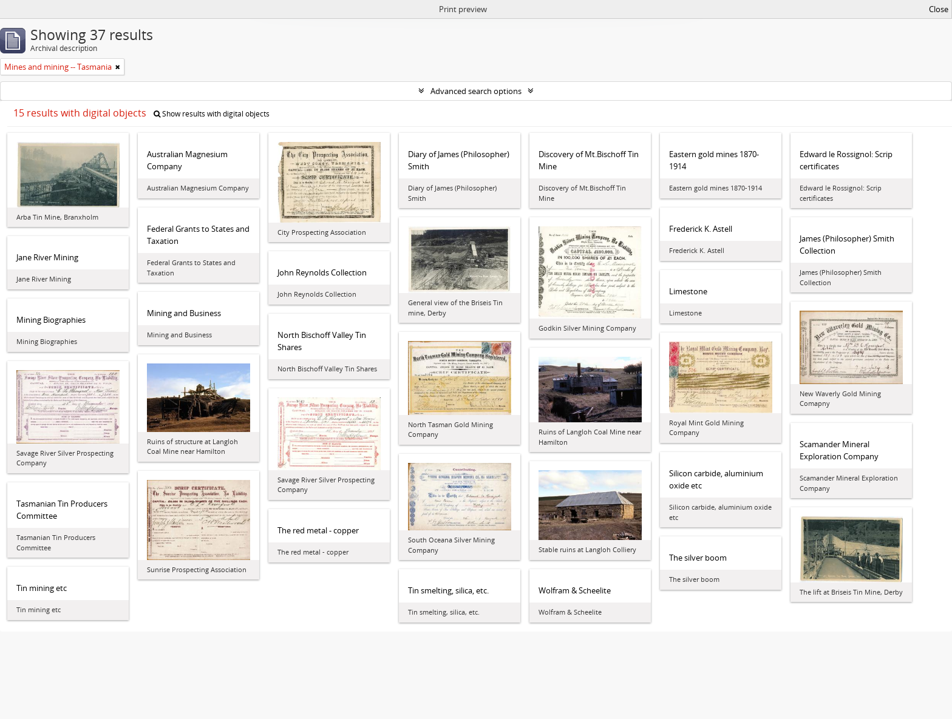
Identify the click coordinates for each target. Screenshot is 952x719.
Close (938, 9)
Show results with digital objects (212, 114)
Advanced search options (476, 91)
